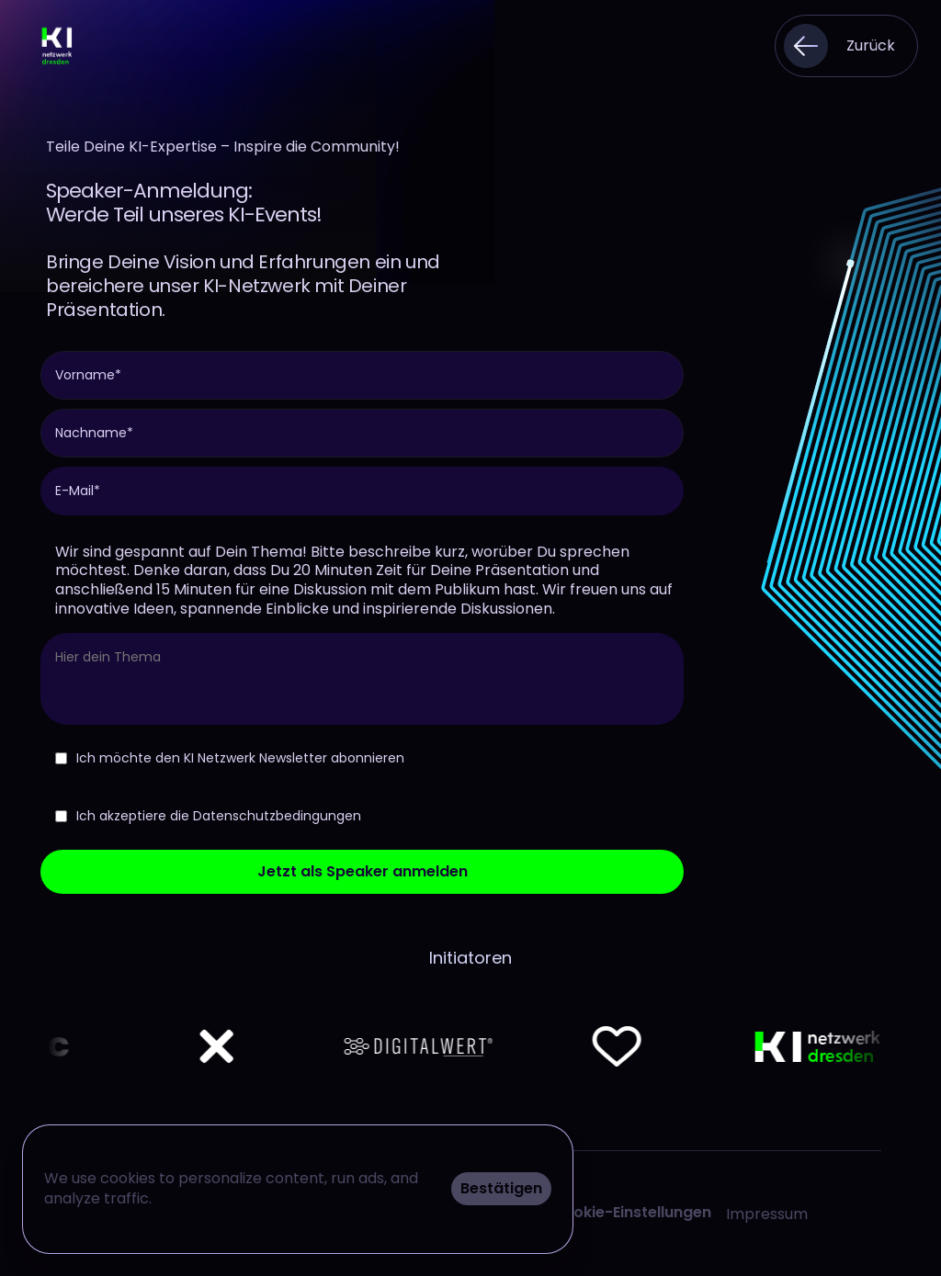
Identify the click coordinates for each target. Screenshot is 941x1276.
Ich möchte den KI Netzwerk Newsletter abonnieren (229, 758)
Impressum (767, 1214)
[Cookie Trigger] (631, 1212)
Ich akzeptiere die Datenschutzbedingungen (208, 816)
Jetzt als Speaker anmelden (362, 871)
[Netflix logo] (91, 1046)
